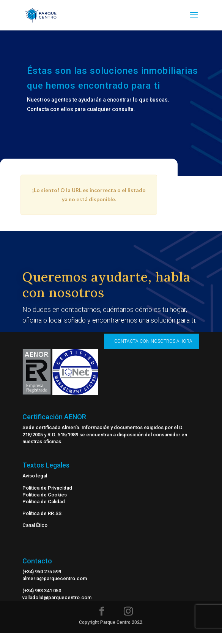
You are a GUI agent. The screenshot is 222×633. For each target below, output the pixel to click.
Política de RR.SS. (42, 513)
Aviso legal (34, 476)
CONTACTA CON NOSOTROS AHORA (153, 341)
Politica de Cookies (44, 495)
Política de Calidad (43, 501)
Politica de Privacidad (47, 488)
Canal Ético (34, 525)
